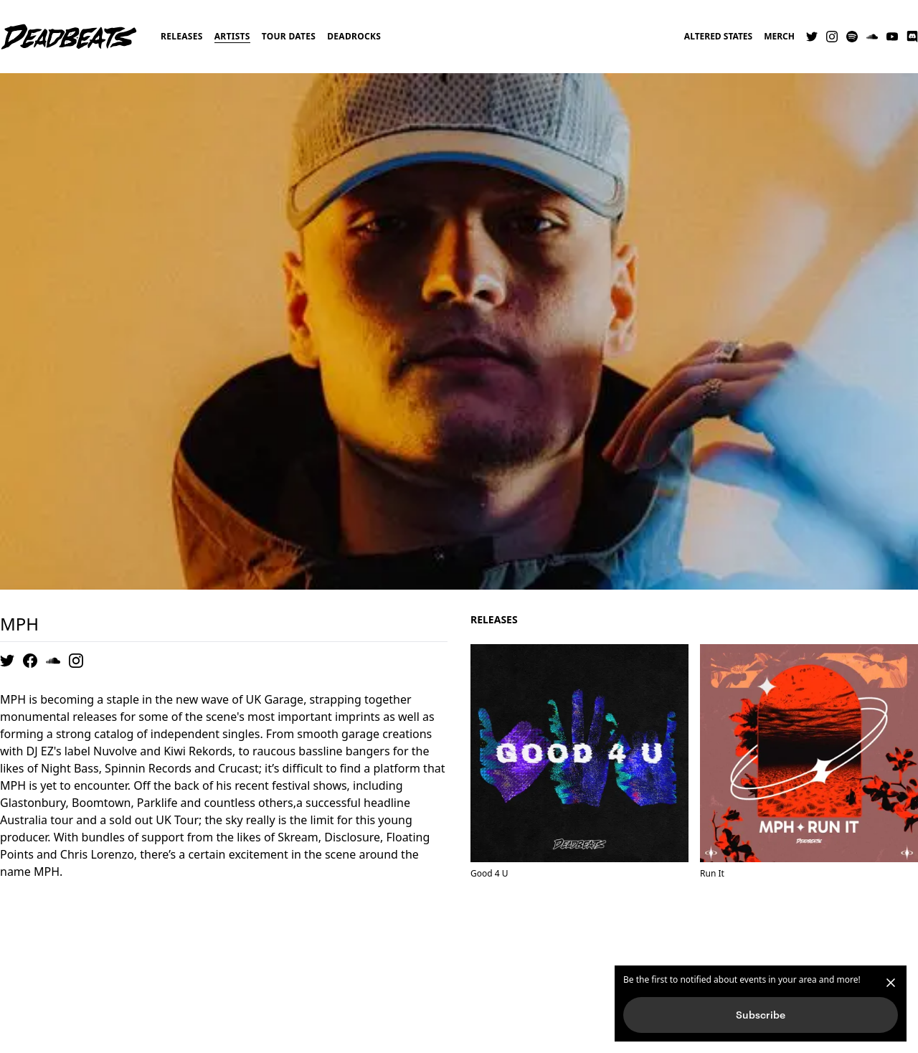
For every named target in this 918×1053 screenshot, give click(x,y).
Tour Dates (289, 36)
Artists (232, 36)
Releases (182, 36)
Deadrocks (354, 36)
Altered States (718, 36)
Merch (779, 36)
